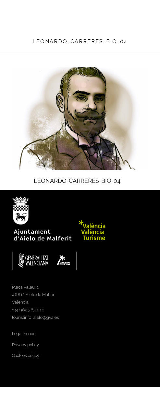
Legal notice (23, 333)
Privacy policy (25, 344)
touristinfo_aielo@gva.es (35, 317)
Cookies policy (25, 355)
